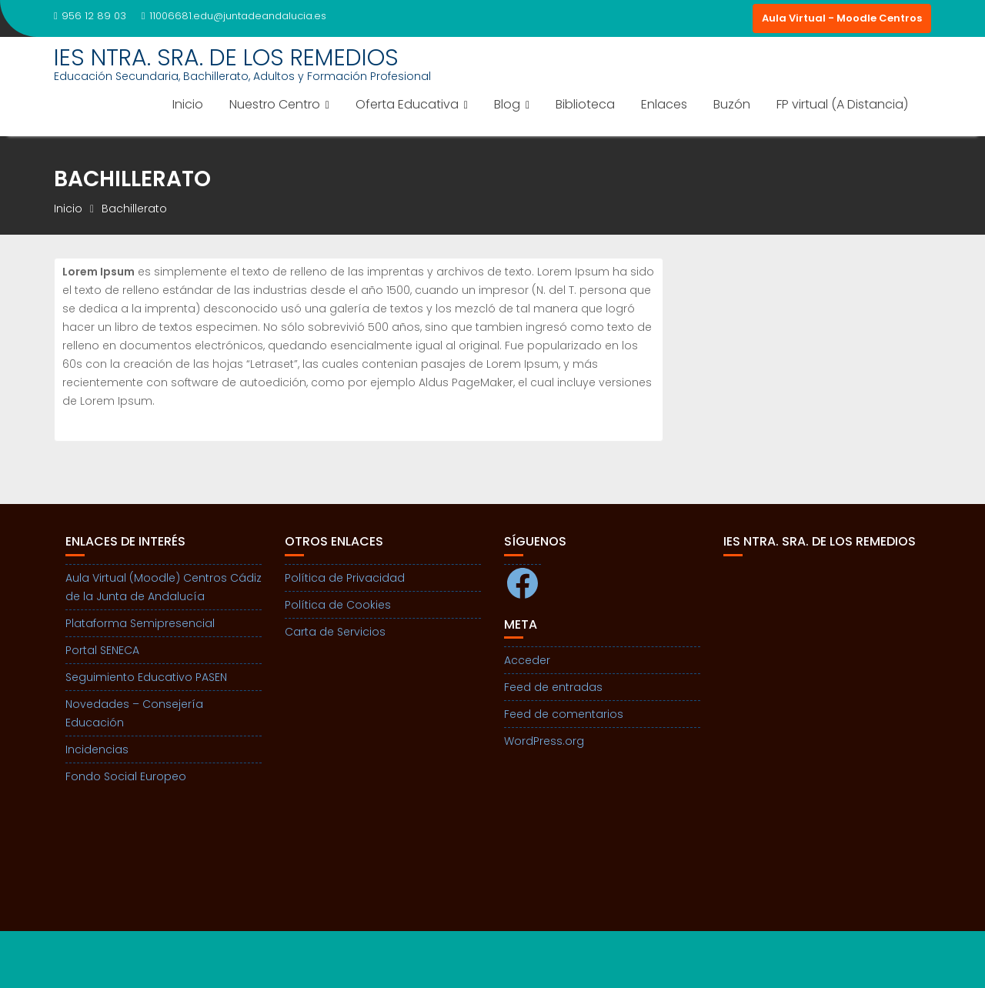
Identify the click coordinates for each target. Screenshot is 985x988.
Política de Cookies (338, 604)
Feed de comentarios (563, 714)
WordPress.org (544, 741)
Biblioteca (585, 104)
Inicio (187, 104)
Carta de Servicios (335, 631)
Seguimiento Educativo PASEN (146, 677)
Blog (507, 104)
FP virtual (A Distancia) (842, 104)
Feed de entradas (553, 687)
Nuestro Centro (274, 104)
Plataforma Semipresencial (140, 623)
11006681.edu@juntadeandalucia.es (234, 15)
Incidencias (97, 749)
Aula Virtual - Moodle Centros (842, 18)
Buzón (731, 104)
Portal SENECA (102, 650)
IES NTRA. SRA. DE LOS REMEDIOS (226, 58)
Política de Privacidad (345, 578)
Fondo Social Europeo (125, 776)
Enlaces (664, 104)
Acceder (527, 660)
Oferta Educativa (407, 104)
